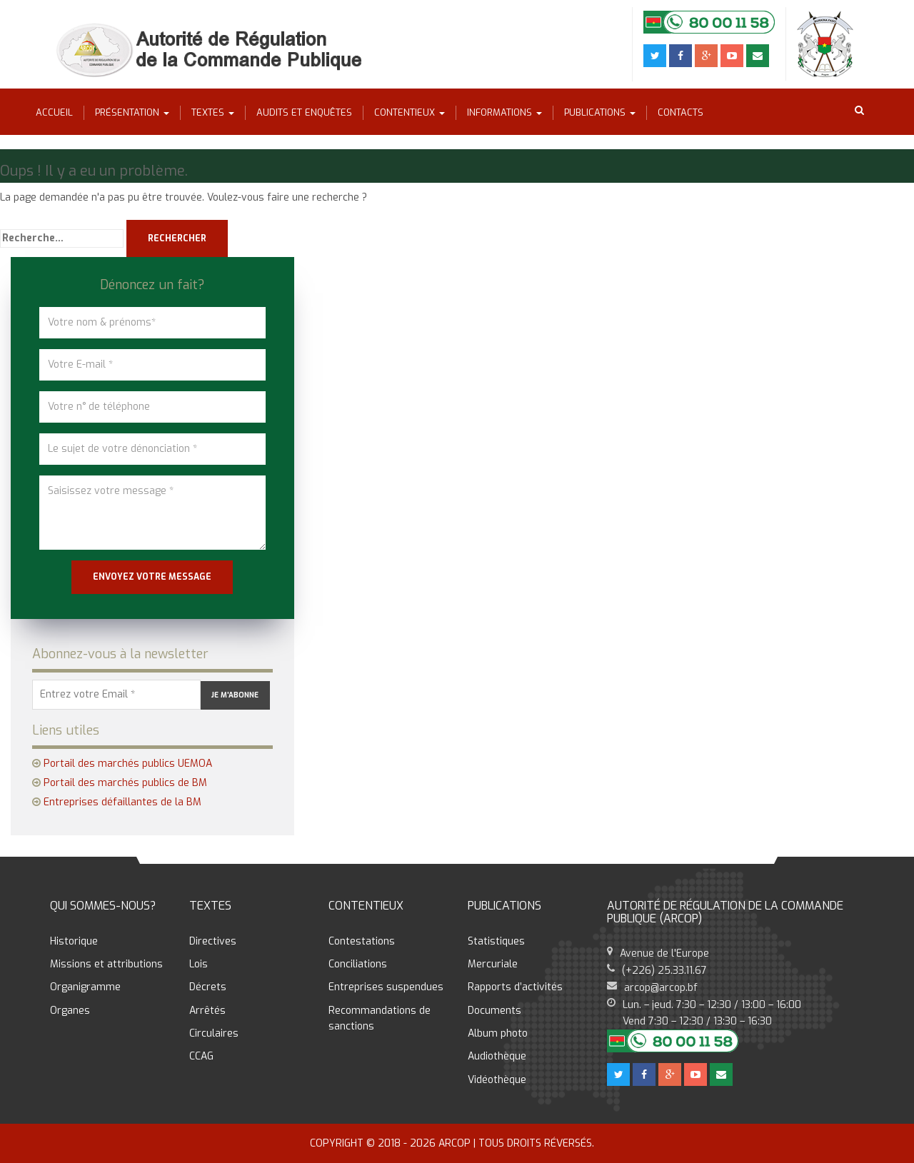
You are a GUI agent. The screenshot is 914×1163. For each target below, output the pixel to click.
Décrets (207, 987)
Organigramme (85, 987)
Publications (600, 112)
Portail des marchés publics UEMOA (128, 763)
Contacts (680, 112)
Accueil (54, 112)
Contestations (361, 941)
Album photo (498, 1033)
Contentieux (409, 112)
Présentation (132, 112)
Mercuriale (493, 964)
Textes (212, 112)
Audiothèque (497, 1056)
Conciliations (357, 964)
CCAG (201, 1056)
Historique (74, 941)
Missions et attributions (106, 964)
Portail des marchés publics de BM (125, 783)
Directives (212, 941)
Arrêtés (207, 1010)
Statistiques (496, 941)
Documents (494, 1010)
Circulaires (213, 1033)
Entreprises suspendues (385, 987)
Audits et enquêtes (304, 112)
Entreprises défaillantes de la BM (122, 802)
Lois (198, 964)
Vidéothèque (497, 1080)
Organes (70, 1010)
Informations (504, 112)
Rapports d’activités (515, 987)
